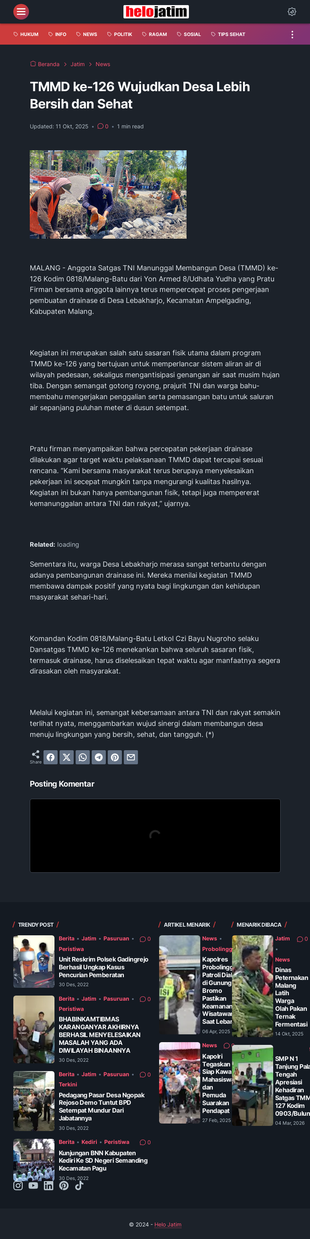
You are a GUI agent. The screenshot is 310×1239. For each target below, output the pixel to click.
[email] (131, 757)
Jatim (89, 938)
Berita (66, 938)
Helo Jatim (167, 1224)
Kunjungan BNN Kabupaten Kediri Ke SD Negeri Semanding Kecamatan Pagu (103, 1160)
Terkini (68, 1084)
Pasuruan (116, 938)
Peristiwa (71, 948)
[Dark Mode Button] (292, 11)
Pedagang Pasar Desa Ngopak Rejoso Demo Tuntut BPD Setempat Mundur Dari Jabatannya (101, 1106)
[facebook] (51, 757)
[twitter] (67, 757)
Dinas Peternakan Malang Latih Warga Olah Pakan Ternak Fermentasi (291, 997)
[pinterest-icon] (64, 1186)
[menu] (21, 12)
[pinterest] (115, 757)
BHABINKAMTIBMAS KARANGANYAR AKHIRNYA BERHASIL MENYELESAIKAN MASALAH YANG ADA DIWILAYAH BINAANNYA (100, 1035)
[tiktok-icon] (79, 1186)
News (209, 938)
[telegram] (99, 757)
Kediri (89, 1141)
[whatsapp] (83, 757)
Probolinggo (219, 948)
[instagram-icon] (18, 1186)
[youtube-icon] (33, 1186)
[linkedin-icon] (48, 1186)
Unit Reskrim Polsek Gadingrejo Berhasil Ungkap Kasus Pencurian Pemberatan (104, 967)
